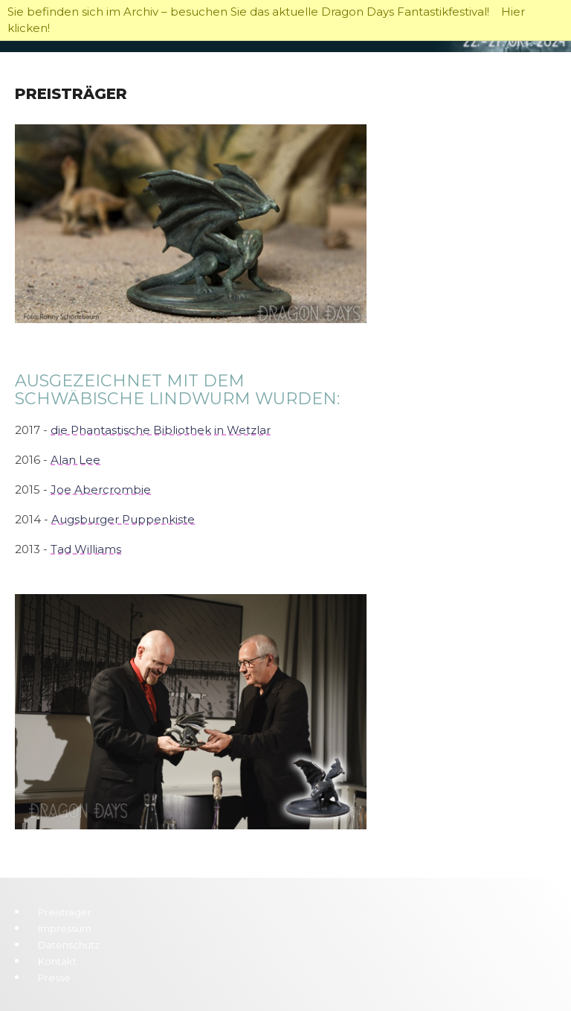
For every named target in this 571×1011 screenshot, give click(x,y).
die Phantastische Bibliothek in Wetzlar (161, 430)
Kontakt (57, 961)
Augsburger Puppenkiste (123, 519)
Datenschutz (69, 945)
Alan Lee (75, 460)
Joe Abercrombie (101, 489)
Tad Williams (86, 549)
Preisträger (64, 912)
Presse (54, 977)
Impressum (64, 928)
